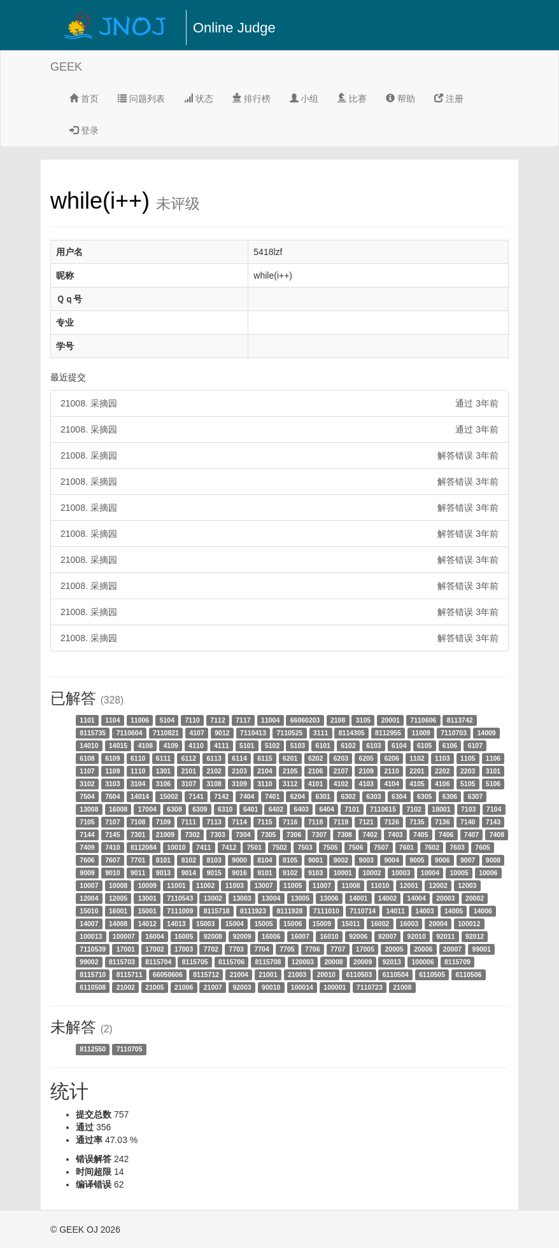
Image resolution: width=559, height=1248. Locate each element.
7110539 (93, 949)
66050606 (168, 974)
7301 (138, 834)
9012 (222, 733)
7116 (290, 822)
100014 (302, 987)
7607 (112, 860)
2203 (467, 771)
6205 (366, 758)
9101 (264, 873)
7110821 (166, 733)
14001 (358, 898)
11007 (322, 885)
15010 (89, 911)
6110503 (359, 974)
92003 (241, 987)
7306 (294, 834)
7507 (381, 847)
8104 (264, 860)
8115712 (206, 974)
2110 (391, 771)
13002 (213, 898)
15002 (169, 796)
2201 (416, 771)
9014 (188, 873)
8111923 (253, 911)
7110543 (180, 898)
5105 (467, 783)
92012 (474, 936)
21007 (213, 987)
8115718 (217, 911)
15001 (147, 911)
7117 (243, 720)
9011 (138, 873)
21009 (165, 834)
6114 (239, 758)
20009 (362, 962)
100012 (469, 923)
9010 (112, 873)
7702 (211, 949)
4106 (442, 783)
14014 (140, 796)
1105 (467, 758)
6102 (348, 745)
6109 (112, 758)
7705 (287, 949)
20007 (452, 949)
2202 (442, 771)
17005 (365, 949)
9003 (366, 860)
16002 (380, 923)
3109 (239, 783)
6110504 (396, 974)
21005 (154, 987)
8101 (163, 860)
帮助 (400, 99)
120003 (303, 962)
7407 (471, 834)
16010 (329, 936)
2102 (214, 771)
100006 (422, 962)
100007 (124, 936)
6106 (449, 745)
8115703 (122, 962)
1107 (87, 771)
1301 (163, 771)
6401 (250, 809)
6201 (290, 758)
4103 (366, 783)
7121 (366, 822)
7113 (214, 822)
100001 (334, 987)
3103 (112, 783)
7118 (315, 822)
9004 (391, 860)
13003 (241, 898)
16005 (183, 936)
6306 (449, 796)
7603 (456, 847)
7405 (420, 834)
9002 (341, 860)
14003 (424, 911)
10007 (89, 885)
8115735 (93, 733)
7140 (467, 822)
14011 (395, 911)
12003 (467, 885)
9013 (163, 873)
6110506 (469, 974)
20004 (438, 923)
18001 (441, 809)
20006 (423, 949)
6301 (323, 796)
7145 (112, 834)
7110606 (423, 720)
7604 (112, 796)
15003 (205, 923)
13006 (329, 898)
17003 (183, 949)
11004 (270, 720)
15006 (292, 923)
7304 (243, 834)
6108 (87, 758)
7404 (246, 796)
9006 (442, 860)
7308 (344, 834)
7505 (330, 847)
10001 (343, 873)
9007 (467, 860)
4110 (195, 745)
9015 (214, 873)
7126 (391, 822)
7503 (304, 847)
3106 (163, 783)
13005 (300, 898)
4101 (315, 783)
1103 (442, 758)
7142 (221, 796)
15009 (322, 923)
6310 (225, 809)
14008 (118, 923)
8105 (290, 860)
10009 (147, 885)
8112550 (93, 1049)
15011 (350, 923)
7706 (312, 949)
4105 (416, 783)
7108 (138, 822)
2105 (290, 771)
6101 (323, 745)
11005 (292, 885)
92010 (416, 936)
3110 (264, 783)
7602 (432, 847)
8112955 (388, 733)
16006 (271, 936)
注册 (448, 99)
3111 (320, 733)
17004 (147, 809)
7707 (337, 949)
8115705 (195, 962)
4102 (341, 783)
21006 (183, 987)
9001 (315, 860)
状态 (198, 99)
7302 (192, 834)
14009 (487, 733)
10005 (458, 873)
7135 (416, 822)
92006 (358, 936)
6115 (264, 758)
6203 (341, 758)
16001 (118, 911)
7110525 (289, 733)
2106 (315, 771)
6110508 (93, 987)
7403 (395, 834)
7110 (192, 720)
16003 (409, 923)
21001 (267, 974)
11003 (234, 885)
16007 (300, 936)
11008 (350, 885)
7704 (261, 949)
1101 (87, 720)
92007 (387, 936)
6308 (174, 809)
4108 (145, 745)
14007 (89, 923)
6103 (373, 745)
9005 (416, 860)
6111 (163, 758)
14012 (147, 923)
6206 (391, 758)
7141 (195, 796)
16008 (118, 809)
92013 (392, 962)
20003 (445, 898)
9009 (87, 873)
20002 (474, 898)
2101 (188, 771)
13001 (147, 898)
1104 (112, 720)
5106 (493, 783)
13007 (263, 885)
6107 (475, 745)
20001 (390, 720)
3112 (290, 783)
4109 (171, 745)
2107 (341, 771)
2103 (239, 771)
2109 (366, 771)
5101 (246, 745)
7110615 (383, 809)
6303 (373, 796)
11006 (140, 720)
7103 (468, 809)
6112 (188, 758)
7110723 (370, 987)
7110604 (130, 733)
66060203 (305, 720)
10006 (488, 873)
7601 (406, 847)
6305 (424, 796)
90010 (271, 987)
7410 (112, 847)
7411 (203, 847)
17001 (126, 949)
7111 (188, 822)
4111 (221, 745)
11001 (176, 885)
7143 (493, 822)
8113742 (460, 720)
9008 (493, 860)
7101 (351, 809)
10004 (430, 873)
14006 (483, 911)
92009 (241, 936)
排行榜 (251, 99)
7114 (239, 822)
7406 (446, 834)
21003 (297, 974)
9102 (290, 873)
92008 (213, 936)
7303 (217, 834)
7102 (413, 809)
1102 (416, 758)
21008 (402, 987)
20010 (326, 974)
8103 (214, 860)
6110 (138, 758)
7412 (229, 847)
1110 (138, 771)
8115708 (268, 962)
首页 (84, 99)
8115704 (158, 962)
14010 (89, 745)
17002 (154, 949)
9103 (315, 873)
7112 (217, 720)
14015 (118, 745)
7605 (482, 847)
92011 (445, 936)
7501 (254, 847)
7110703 (454, 733)
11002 (205, 885)
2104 (264, 771)
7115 (264, 822)
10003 (401, 873)
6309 (199, 809)
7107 (112, 822)
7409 (87, 847)
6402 (276, 809)
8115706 (231, 962)
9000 (239, 860)
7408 (497, 834)
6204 (297, 796)
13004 (271, 898)
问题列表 (141, 99)
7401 (272, 796)
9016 (239, 873)
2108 (337, 720)
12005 (118, 898)
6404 (326, 809)
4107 (196, 733)
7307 (319, 834)
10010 (176, 847)
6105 (424, 745)
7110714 (363, 911)
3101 (493, 771)
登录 (84, 130)
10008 (118, 885)
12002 (438, 885)
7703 (236, 949)
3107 (188, 783)
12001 (409, 885)
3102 (87, 783)
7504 (87, 796)
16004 (154, 936)
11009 (420, 733)
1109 (112, 771)
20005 (394, 949)
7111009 (180, 911)
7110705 (130, 1049)
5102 (272, 745)
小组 (304, 99)
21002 (126, 987)
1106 (493, 758)
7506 (355, 847)
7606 (87, 860)
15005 (263, 923)
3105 (363, 720)
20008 (333, 962)
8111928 (289, 911)
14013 (176, 923)
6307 (475, 796)
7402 (369, 834)
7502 (279, 847)
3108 (214, 783)
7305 (268, 834)
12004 (89, 898)
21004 (239, 974)
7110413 (253, 733)
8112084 (144, 847)
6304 (399, 796)
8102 (188, 860)
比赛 (352, 99)
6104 (399, 745)
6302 (348, 796)
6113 (214, 758)
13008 (89, 809)
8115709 (457, 962)
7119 (341, 822)
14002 (387, 898)
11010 (380, 885)
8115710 (93, 974)
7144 (87, 834)
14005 (453, 911)
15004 (234, 923)
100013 (91, 936)
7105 (87, 822)
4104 (391, 783)
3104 (138, 783)
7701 (138, 860)
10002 (371, 873)
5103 (297, 745)
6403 (301, 809)
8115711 (130, 974)
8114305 (352, 733)
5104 (167, 720)
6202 (315, 758)
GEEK (66, 66)
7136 (442, 822)
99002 (89, 962)
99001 (481, 949)
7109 (163, 822)
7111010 (326, 911)
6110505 (432, 974)
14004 (416, 898)
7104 (493, 809)
